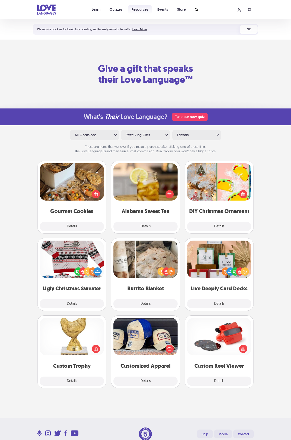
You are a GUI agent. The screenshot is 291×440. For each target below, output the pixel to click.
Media (223, 434)
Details (72, 226)
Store (181, 9)
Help (204, 434)
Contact (243, 434)
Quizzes (116, 9)
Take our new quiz (190, 116)
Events (162, 9)
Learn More (139, 29)
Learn (96, 9)
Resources (139, 9)
